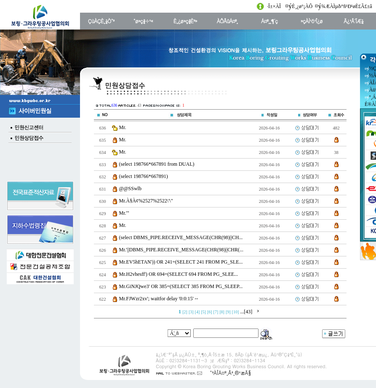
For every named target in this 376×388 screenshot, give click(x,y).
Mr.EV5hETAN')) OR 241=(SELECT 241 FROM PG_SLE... (181, 262)
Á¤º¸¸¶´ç (269, 20)
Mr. (122, 127)
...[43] (246, 312)
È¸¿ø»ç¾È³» (185, 20)
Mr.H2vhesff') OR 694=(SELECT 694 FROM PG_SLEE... (178, 274)
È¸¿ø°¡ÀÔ (302, 6)
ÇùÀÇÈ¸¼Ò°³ (101, 20)
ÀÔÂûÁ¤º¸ (227, 20)
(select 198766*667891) (143, 176)
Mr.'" (124, 213)
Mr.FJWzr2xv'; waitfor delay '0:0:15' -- (158, 299)
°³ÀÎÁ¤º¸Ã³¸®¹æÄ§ (230, 372)
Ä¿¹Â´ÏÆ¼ (353, 20)
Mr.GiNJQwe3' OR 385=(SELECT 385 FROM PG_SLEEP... (181, 286)
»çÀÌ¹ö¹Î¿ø (312, 20)
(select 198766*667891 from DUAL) (157, 164)
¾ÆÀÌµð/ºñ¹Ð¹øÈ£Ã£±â (347, 6)
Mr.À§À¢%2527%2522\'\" (146, 201)
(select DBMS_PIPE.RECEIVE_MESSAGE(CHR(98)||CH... (181, 237)
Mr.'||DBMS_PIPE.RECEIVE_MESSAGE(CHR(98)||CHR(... (181, 250)
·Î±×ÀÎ (274, 6)
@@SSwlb (130, 188)
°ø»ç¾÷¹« (143, 20)
